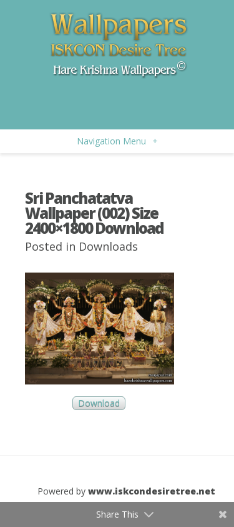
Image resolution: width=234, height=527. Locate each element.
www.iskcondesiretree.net (151, 491)
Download (99, 403)
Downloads (108, 246)
